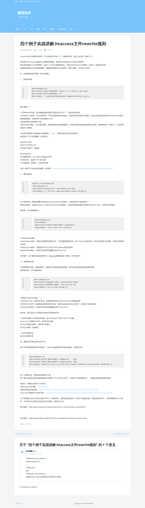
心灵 (31, 29)
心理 (34, 1)
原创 (20, 1)
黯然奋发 (24, 12)
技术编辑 (39, 50)
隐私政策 (19, 503)
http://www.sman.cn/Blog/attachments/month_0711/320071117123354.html (68, 390)
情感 (38, 29)
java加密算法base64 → (122, 434)
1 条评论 (49, 50)
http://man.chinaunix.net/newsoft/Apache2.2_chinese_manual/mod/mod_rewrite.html (78, 393)
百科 (39, 1)
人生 (24, 29)
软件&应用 (27, 424)
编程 (30, 1)
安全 (71, 29)
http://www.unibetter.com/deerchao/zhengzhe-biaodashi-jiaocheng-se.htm (83, 168)
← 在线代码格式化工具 (23, 434)
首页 (16, 1)
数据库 (52, 29)
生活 (25, 1)
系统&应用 (62, 29)
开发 (45, 29)
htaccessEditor (43, 386)
